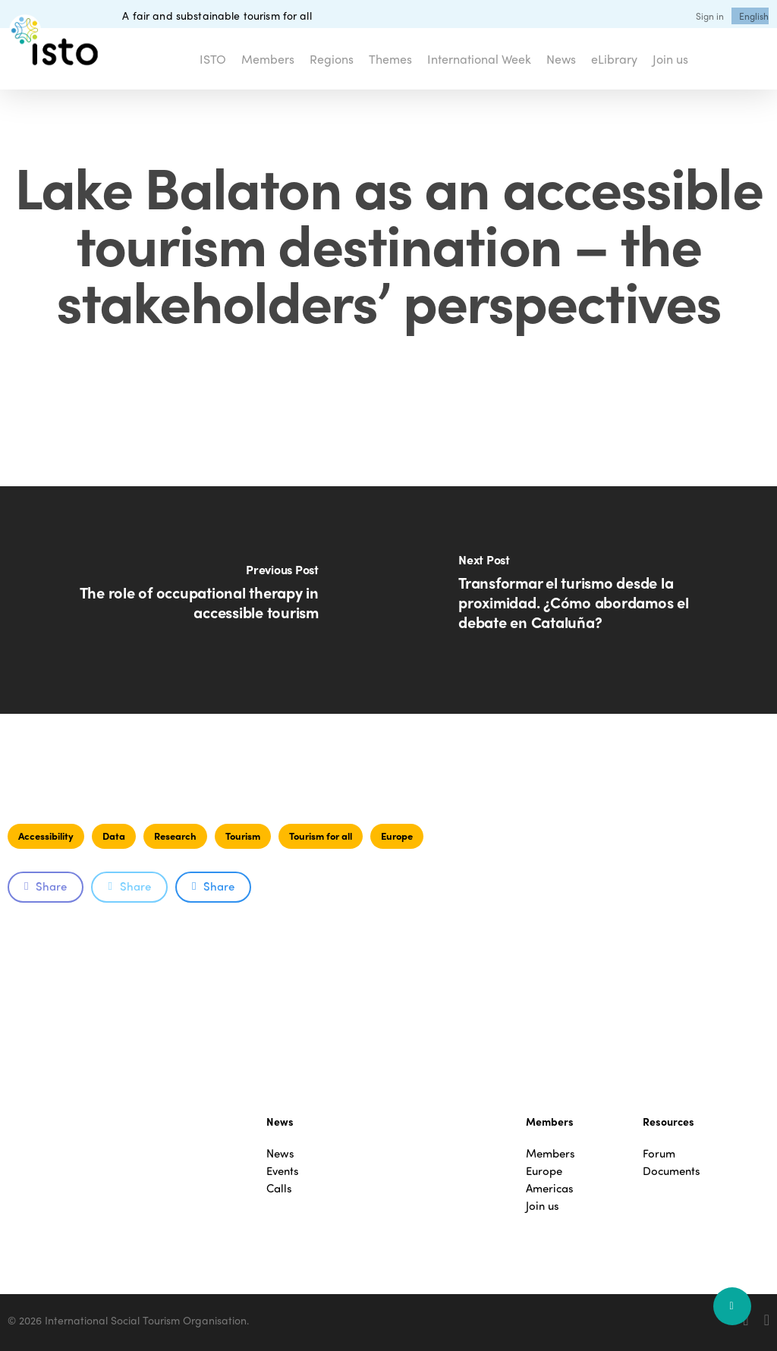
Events (282, 1171)
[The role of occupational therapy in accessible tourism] (194, 600)
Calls (279, 1188)
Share (45, 886)
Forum (659, 1153)
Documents (671, 1171)
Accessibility (46, 835)
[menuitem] (754, 16)
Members (550, 1153)
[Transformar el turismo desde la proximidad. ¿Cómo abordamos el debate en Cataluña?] (582, 600)
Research (175, 835)
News (280, 1153)
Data (113, 835)
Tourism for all (320, 835)
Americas (550, 1188)
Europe (397, 835)
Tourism (242, 835)
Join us (542, 1205)
